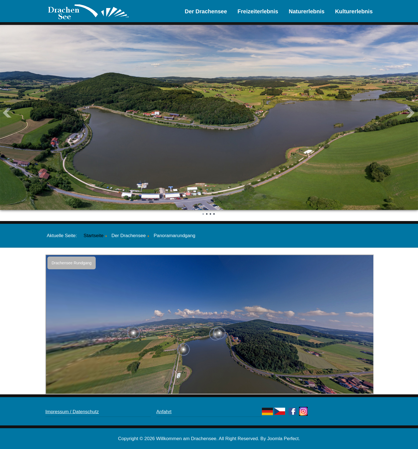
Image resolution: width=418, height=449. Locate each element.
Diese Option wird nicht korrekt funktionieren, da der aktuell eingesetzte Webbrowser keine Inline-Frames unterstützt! (209, 324)
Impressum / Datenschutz (72, 411)
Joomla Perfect (282, 438)
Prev (7, 113)
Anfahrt (164, 411)
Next (410, 113)
